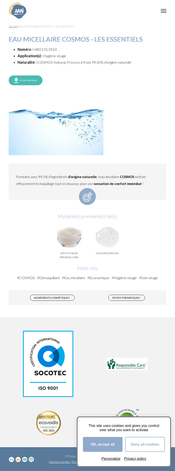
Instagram (31, 459)
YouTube (24, 459)
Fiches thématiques (126, 297)
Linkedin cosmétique (11, 459)
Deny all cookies (145, 444)
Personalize (110, 459)
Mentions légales (59, 462)
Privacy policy (135, 459)
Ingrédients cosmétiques (51, 297)
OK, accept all (103, 444)
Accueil (13, 26)
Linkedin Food (18, 459)
